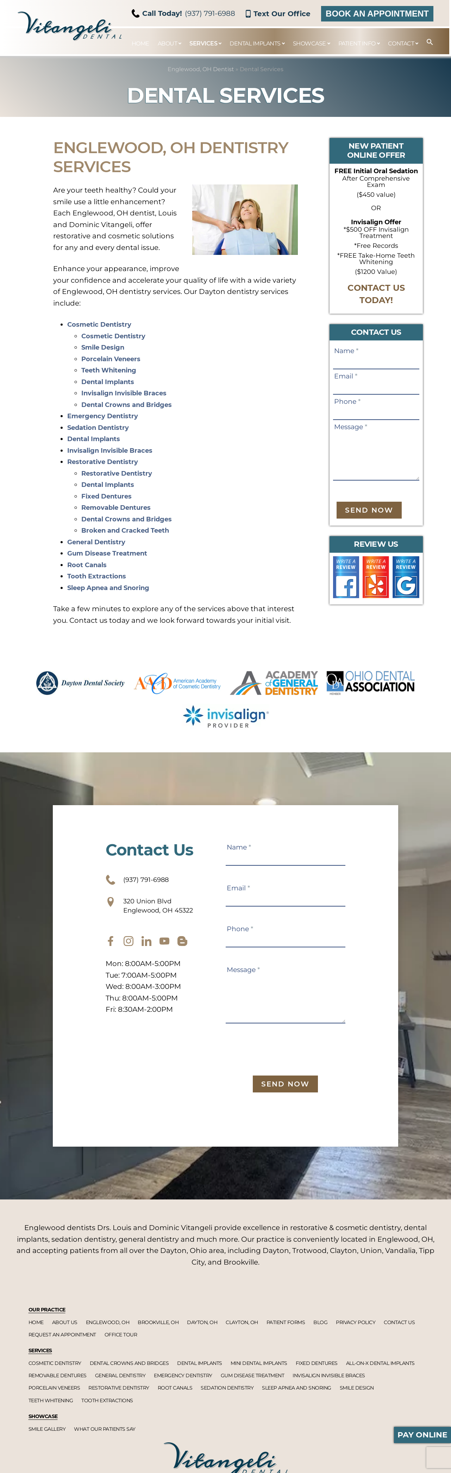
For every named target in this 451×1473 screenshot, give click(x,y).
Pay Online (422, 1435)
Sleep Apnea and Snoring (114, 587)
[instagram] (128, 949)
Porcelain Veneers (115, 359)
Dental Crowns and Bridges (132, 404)
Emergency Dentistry (107, 416)
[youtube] (164, 949)
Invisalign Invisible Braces (129, 393)
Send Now (369, 510)
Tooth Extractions (100, 576)
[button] (426, 42)
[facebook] (110, 949)
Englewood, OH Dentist (201, 69)
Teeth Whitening (112, 370)
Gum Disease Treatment (112, 553)
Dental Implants (111, 381)
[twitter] (146, 949)
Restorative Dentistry (107, 461)
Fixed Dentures (110, 496)
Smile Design (106, 347)
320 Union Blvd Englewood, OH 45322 (161, 911)
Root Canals (89, 564)
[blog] (182, 949)
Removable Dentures (121, 507)
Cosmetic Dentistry (103, 324)
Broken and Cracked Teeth (131, 530)
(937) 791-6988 (184, 13)
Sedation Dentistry (102, 427)
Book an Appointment (377, 13)
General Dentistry (100, 542)
